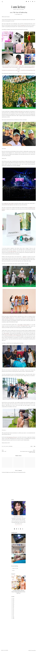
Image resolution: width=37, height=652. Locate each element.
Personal (10, 446)
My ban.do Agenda (15, 67)
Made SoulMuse (32, 650)
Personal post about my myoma (7, 67)
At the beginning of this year (11, 437)
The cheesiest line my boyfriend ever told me (8, 70)
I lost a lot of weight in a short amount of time (13, 334)
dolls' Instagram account (8, 317)
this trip (20, 111)
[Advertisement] (7, 625)
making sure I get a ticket (8, 203)
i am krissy (18, 7)
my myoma (23, 25)
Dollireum (24, 256)
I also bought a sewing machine (23, 324)
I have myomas (6, 333)
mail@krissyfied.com (18, 525)
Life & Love (5, 446)
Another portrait (17, 70)
